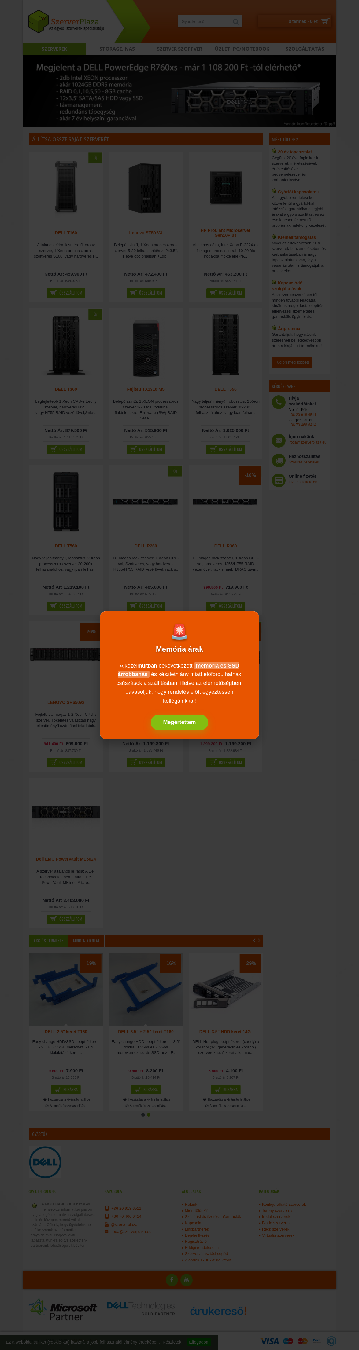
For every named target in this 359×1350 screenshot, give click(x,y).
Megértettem (179, 722)
